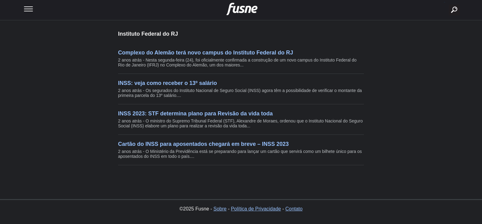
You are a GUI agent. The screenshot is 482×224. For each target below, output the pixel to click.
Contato (293, 208)
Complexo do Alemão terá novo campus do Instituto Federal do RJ (205, 53)
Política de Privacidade (256, 208)
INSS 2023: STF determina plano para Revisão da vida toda (195, 113)
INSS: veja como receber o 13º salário (167, 83)
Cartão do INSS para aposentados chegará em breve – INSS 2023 (203, 144)
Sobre (220, 208)
